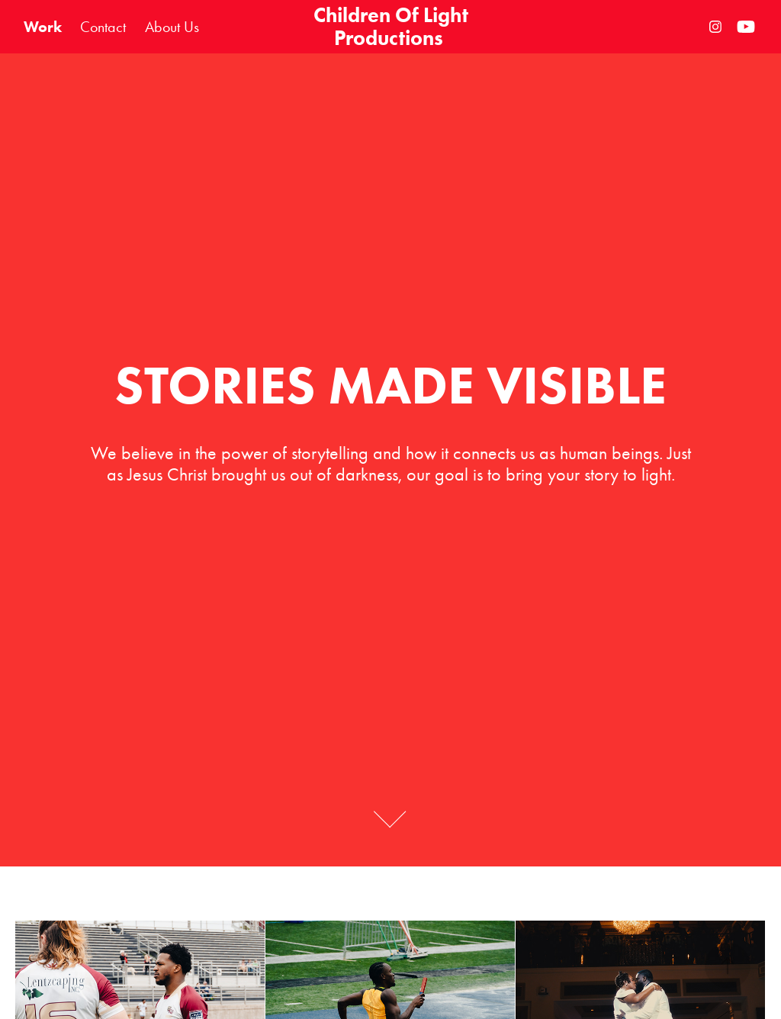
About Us (172, 27)
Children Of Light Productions (393, 26)
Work (43, 27)
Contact (103, 27)
